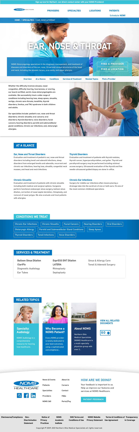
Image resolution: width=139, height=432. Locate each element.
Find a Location (112, 69)
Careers (65, 385)
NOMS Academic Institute (59, 420)
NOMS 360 (46, 401)
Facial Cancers (71, 224)
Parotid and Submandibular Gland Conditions (61, 229)
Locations (95, 11)
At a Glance (40, 79)
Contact (65, 391)
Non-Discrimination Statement (30, 420)
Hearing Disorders (93, 224)
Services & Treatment (72, 79)
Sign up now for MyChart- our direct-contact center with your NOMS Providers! (69, 2)
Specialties (74, 11)
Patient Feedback (93, 399)
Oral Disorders (114, 224)
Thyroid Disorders (24, 235)
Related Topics (91, 79)
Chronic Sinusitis (50, 224)
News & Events (48, 380)
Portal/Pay (66, 401)
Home (17, 20)
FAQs (64, 396)
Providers (53, 11)
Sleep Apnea (95, 229)
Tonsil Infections (46, 235)
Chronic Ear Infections (26, 224)
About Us (65, 380)
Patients (114, 11)
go (105, 333)
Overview (28, 79)
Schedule (117, 15)
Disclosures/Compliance (12, 417)
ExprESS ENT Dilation (64, 260)
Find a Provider (112, 64)
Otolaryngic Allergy (24, 229)
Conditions (54, 79)
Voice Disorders (67, 235)
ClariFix (21, 264)
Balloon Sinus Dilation (29, 260)
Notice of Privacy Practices (44, 420)
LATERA (57, 264)
